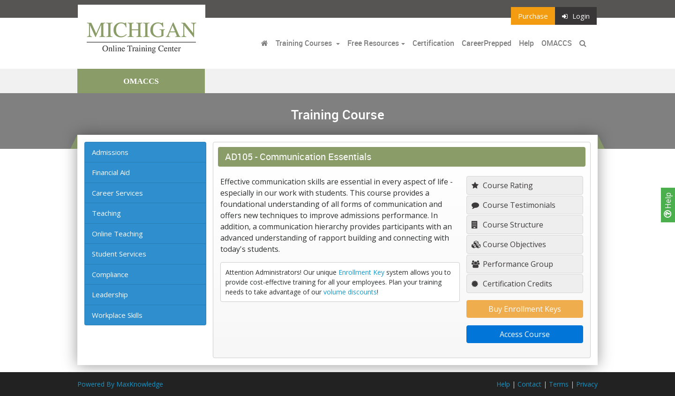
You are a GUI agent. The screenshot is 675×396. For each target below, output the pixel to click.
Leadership (110, 294)
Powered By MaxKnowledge (120, 384)
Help (668, 205)
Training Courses (305, 43)
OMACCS (556, 43)
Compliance (110, 274)
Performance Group (512, 264)
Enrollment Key (361, 272)
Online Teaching (117, 233)
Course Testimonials (513, 205)
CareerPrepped (486, 43)
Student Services (119, 253)
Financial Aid (111, 172)
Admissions (110, 152)
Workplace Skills (117, 315)
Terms (559, 384)
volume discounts (350, 291)
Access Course (525, 334)
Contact (529, 384)
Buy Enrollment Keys (524, 309)
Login (576, 16)
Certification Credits (512, 284)
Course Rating (502, 185)
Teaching (106, 213)
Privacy (587, 384)
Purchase (533, 16)
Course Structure (507, 225)
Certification (433, 43)
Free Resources (373, 43)
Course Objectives (509, 244)
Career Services (117, 193)
